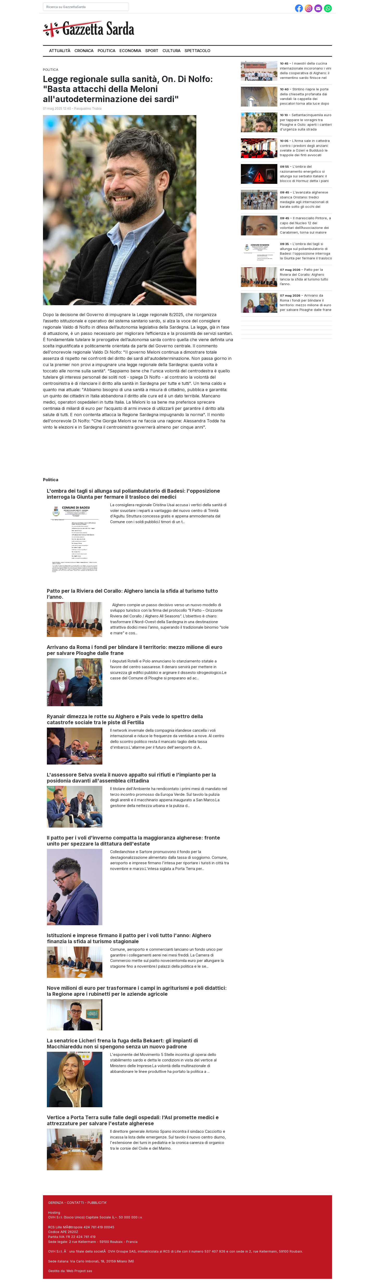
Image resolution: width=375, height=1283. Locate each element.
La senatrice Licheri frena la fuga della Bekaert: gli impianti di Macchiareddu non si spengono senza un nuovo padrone (122, 1043)
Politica (106, 50)
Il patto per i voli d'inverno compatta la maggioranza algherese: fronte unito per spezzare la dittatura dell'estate (133, 841)
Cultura (171, 50)
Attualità (59, 50)
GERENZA (55, 1203)
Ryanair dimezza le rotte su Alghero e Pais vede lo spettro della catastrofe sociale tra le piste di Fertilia (125, 719)
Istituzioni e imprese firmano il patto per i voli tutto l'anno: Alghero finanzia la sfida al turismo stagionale (129, 938)
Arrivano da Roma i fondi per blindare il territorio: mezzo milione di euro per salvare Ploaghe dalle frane (134, 650)
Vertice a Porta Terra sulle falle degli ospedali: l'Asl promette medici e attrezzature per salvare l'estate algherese (133, 1120)
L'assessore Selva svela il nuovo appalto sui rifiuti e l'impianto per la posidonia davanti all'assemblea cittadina (131, 778)
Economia (130, 50)
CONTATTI (75, 1203)
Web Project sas (79, 1271)
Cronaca (83, 50)
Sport (151, 50)
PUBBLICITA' (97, 1203)
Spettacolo (197, 50)
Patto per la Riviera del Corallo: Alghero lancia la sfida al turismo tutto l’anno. (132, 594)
